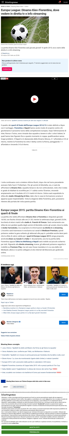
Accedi (65, 2)
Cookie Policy (15, 423)
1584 (47, 399)
